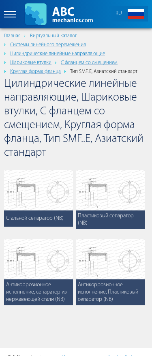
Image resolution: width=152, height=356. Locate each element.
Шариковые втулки (30, 62)
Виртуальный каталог (53, 36)
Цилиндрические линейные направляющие (57, 53)
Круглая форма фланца (35, 71)
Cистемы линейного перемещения (48, 44)
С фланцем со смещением (89, 62)
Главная (12, 36)
